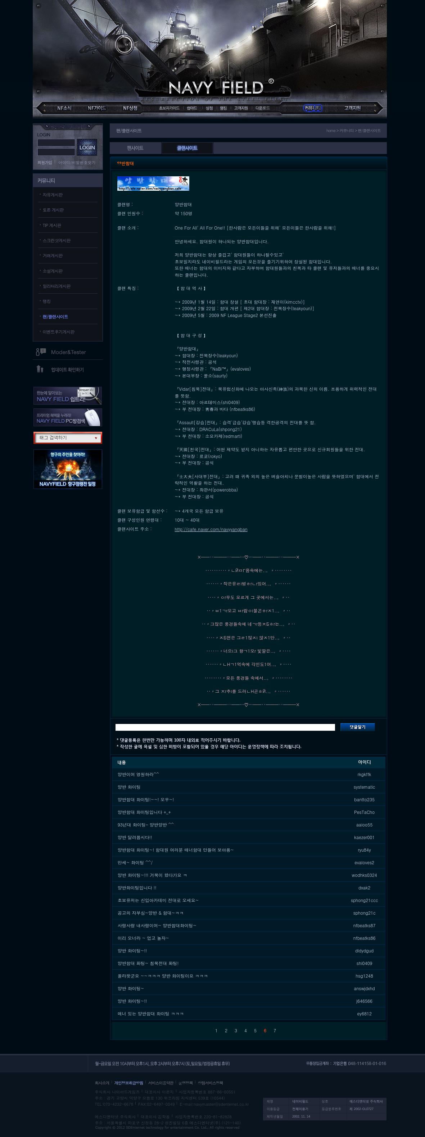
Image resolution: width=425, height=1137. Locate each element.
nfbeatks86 (364, 938)
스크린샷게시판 (57, 240)
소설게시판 (53, 271)
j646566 (364, 1001)
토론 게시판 (53, 210)
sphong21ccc (364, 900)
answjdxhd (364, 988)
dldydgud (364, 950)
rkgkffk (364, 774)
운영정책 (185, 1083)
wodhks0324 (364, 875)
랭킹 (47, 301)
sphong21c (364, 913)
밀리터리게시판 (57, 286)
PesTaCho (364, 812)
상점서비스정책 (210, 1083)
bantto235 (364, 799)
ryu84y (364, 850)
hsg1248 (364, 976)
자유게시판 (53, 194)
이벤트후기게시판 (58, 332)
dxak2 (364, 887)
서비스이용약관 (160, 1083)
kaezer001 (364, 837)
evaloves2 (364, 862)
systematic (364, 787)
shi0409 (364, 963)
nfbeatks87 (364, 925)
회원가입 (44, 162)
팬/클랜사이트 (55, 316)
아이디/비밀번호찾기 (77, 162)
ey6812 (364, 1013)
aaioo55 (364, 824)
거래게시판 (53, 255)
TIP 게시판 (52, 225)
